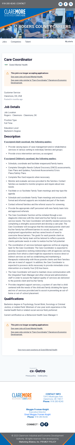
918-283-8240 (8, 3)
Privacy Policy (48, 442)
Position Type (10, 120)
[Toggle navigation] (69, 14)
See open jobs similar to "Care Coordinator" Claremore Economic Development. (39, 81)
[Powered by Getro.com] (37, 370)
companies (16, 42)
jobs (4, 42)
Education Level (11, 128)
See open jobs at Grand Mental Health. (27, 77)
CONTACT (21, 3)
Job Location (10, 112)
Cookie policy (42, 376)
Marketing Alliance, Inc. (29, 442)
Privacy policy (31, 376)
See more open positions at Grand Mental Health (37, 350)
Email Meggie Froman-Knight (37, 414)
